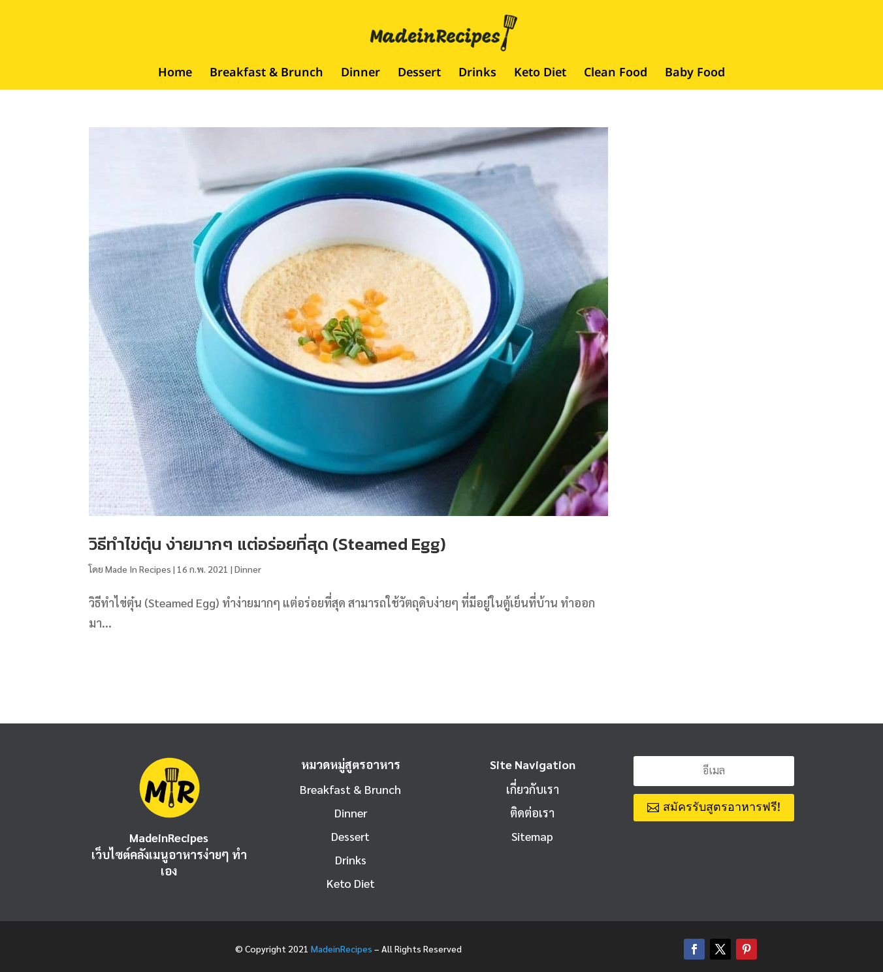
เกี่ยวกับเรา (532, 789)
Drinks (477, 75)
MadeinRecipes (341, 948)
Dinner (360, 75)
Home (175, 75)
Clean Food (615, 75)
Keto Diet (540, 75)
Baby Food (695, 75)
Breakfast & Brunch (266, 75)
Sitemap (532, 835)
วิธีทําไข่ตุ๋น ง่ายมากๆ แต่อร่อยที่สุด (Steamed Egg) (267, 543)
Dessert (419, 75)
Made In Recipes (138, 569)
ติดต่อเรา (532, 812)
